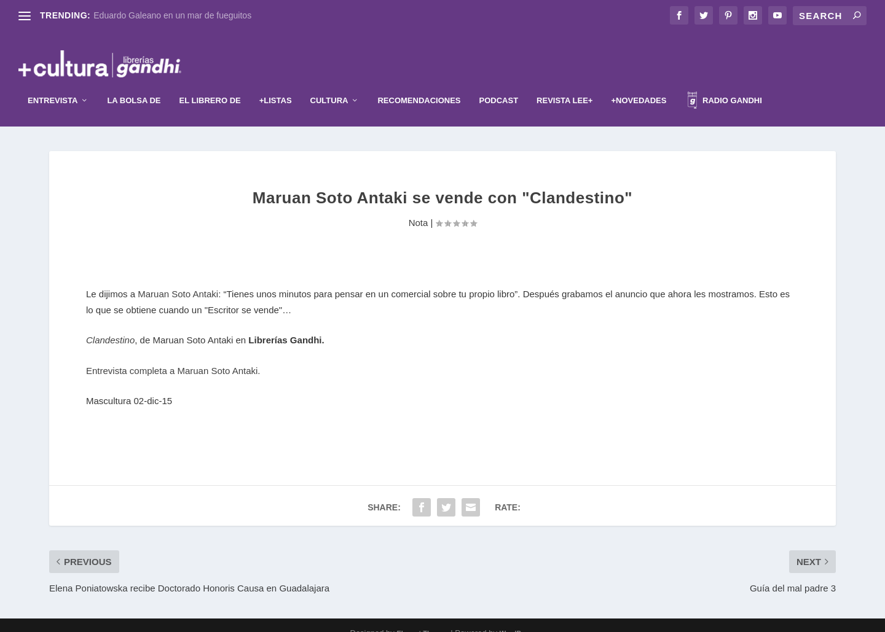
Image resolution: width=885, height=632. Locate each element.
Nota (418, 206)
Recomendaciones (418, 85)
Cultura (329, 85)
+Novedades (638, 85)
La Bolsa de (133, 85)
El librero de (210, 85)
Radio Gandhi (724, 86)
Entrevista (52, 85)
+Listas (275, 85)
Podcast (499, 85)
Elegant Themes (422, 618)
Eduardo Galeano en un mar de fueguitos (172, 15)
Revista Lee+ (564, 85)
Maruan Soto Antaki (178, 278)
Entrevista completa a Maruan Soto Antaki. (173, 354)
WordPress (517, 618)
